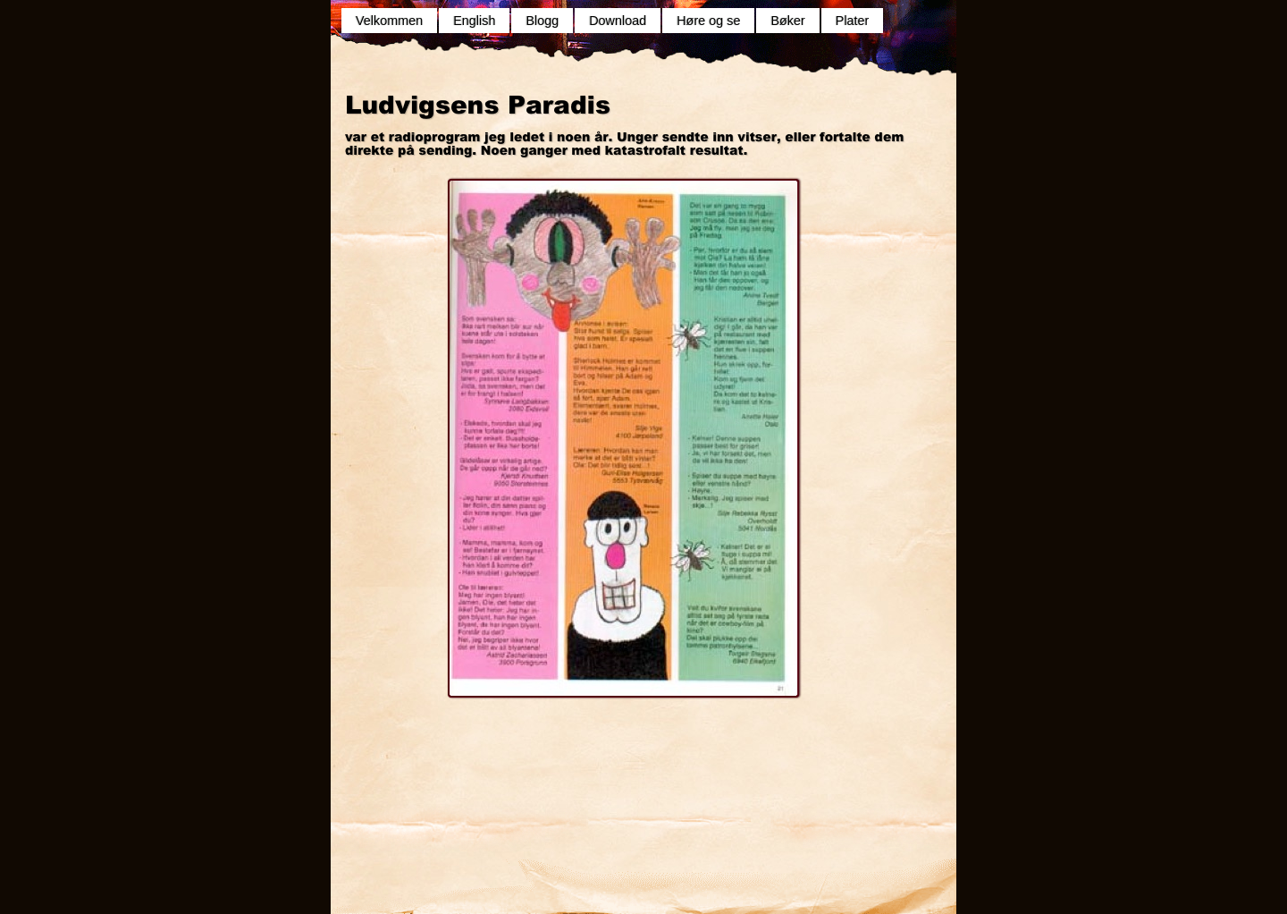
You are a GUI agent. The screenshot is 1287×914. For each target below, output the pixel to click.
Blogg (542, 20)
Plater (853, 20)
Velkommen (389, 20)
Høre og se (708, 20)
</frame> (572, 753)
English (474, 20)
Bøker (787, 20)
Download (617, 20)
